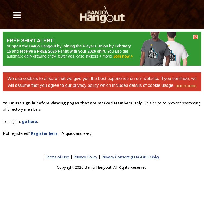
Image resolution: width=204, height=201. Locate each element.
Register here (44, 133)
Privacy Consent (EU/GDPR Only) (130, 156)
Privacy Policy (85, 156)
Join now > (123, 56)
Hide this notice (186, 85)
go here (29, 121)
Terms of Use (57, 156)
